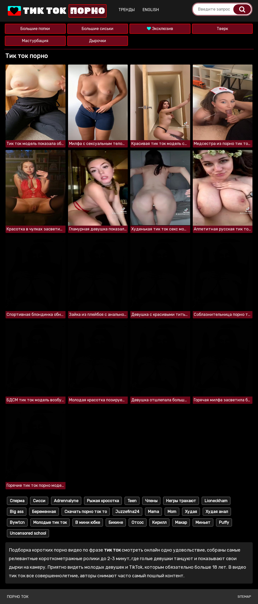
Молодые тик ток (50, 522)
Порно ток (17, 596)
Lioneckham (216, 500)
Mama (153, 511)
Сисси (39, 500)
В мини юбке (87, 522)
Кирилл (159, 522)
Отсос (138, 522)
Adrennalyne (66, 500)
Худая (191, 511)
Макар (181, 522)
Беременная (44, 511)
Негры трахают (181, 500)
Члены (151, 500)
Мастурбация (35, 40)
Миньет (203, 522)
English (151, 9)
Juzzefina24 (127, 511)
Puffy (224, 522)
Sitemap (244, 596)
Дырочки (97, 40)
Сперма (17, 500)
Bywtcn (17, 522)
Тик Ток (57, 11)
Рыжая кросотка (103, 500)
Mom (172, 511)
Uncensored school (28, 533)
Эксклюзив (160, 28)
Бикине (116, 522)
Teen (132, 500)
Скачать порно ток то (85, 511)
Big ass (16, 511)
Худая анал (217, 511)
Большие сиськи (97, 28)
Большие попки (35, 28)
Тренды (126, 9)
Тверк (222, 28)
